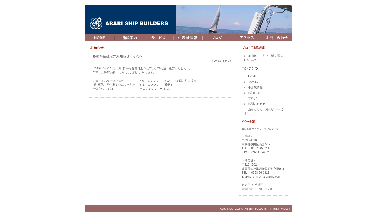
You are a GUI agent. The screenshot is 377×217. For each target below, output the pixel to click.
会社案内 (254, 82)
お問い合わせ (256, 104)
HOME (252, 76)
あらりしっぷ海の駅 (261, 109)
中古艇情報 (255, 87)
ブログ (252, 98)
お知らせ (254, 93)
